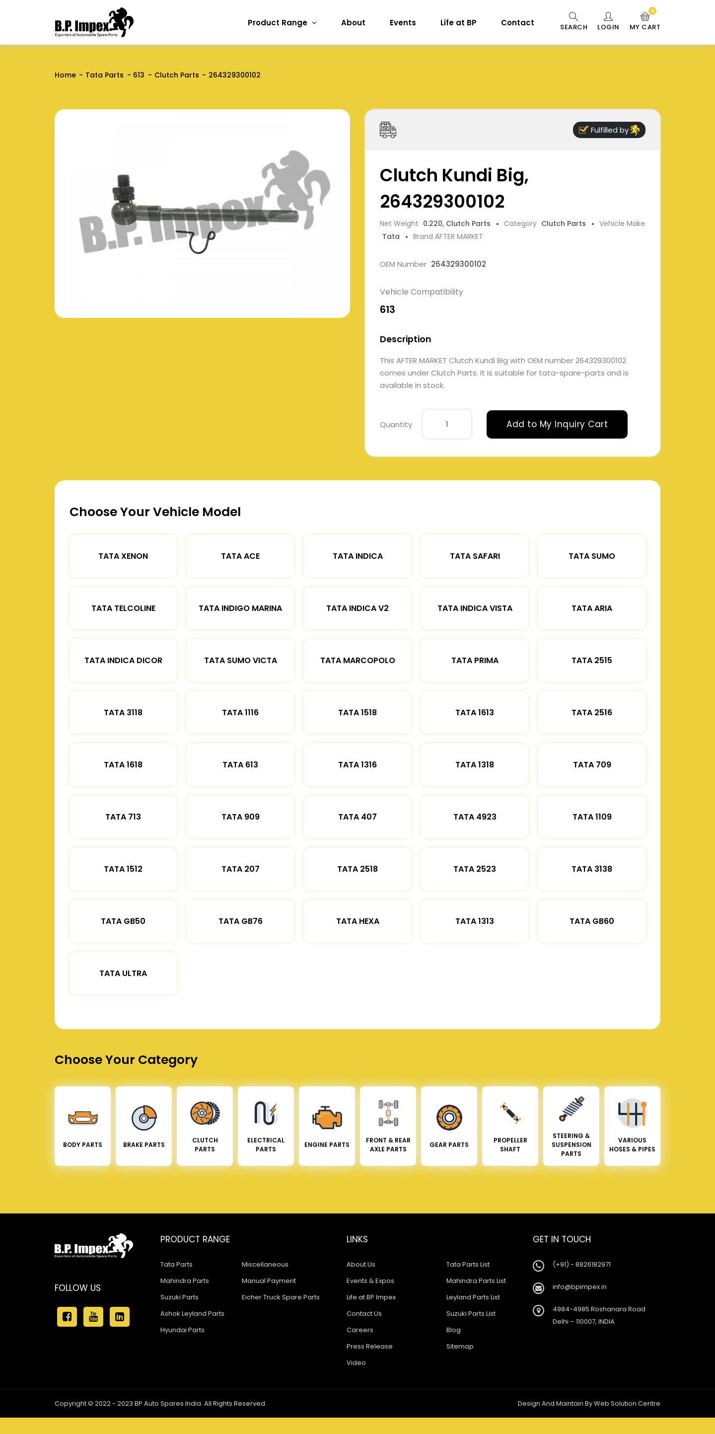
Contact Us (364, 1313)
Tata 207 (240, 869)
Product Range (282, 22)
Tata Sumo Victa (240, 660)
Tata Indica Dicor (123, 660)
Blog (453, 1330)
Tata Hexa (357, 921)
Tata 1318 (474, 764)
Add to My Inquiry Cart (557, 424)
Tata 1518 (357, 712)
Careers (360, 1330)
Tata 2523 (474, 869)
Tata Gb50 (123, 921)
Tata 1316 (357, 764)
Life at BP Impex (371, 1297)
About (353, 22)
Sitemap (460, 1346)
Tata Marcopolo (357, 660)
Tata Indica (358, 556)
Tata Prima (475, 660)
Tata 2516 (592, 712)
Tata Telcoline (123, 608)
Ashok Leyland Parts (192, 1313)
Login (608, 22)
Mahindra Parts (184, 1280)
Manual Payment (269, 1280)
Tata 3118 (123, 712)
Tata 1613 (474, 712)
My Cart (645, 22)
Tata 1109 (592, 817)
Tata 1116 (240, 712)
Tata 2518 (357, 869)
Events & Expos (370, 1280)
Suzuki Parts (179, 1297)
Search (573, 22)
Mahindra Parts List (476, 1280)
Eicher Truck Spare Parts (281, 1297)
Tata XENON (123, 556)
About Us (361, 1264)
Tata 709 (592, 764)
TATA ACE (240, 556)
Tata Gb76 (240, 921)
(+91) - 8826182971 (582, 1264)
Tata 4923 (475, 817)
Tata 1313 (474, 921)
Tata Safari (475, 556)
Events (403, 22)
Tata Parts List (468, 1264)
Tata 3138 (592, 869)
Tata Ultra (123, 973)
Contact (517, 22)
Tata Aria (592, 608)
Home (65, 75)
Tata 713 (123, 817)
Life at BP (458, 22)
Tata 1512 (123, 869)
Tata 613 (240, 764)
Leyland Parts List (473, 1297)
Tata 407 (357, 817)
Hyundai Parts (182, 1330)
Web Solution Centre (627, 1403)
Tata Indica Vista (474, 608)
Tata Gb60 (592, 921)
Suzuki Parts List (471, 1313)
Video (356, 1362)
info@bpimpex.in (580, 1286)
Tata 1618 (123, 764)
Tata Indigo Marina (240, 608)
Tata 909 (240, 817)
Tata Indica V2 (357, 608)
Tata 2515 (592, 660)
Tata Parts (104, 75)
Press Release (370, 1346)
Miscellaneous (265, 1264)
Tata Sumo (592, 556)
